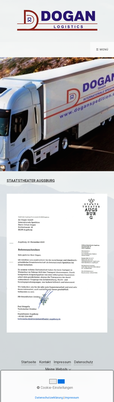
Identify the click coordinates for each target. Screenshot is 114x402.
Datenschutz (83, 362)
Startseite (28, 362)
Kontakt (45, 362)
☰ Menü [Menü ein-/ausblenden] (102, 49)
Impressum (62, 362)
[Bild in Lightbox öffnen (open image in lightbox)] (57, 263)
